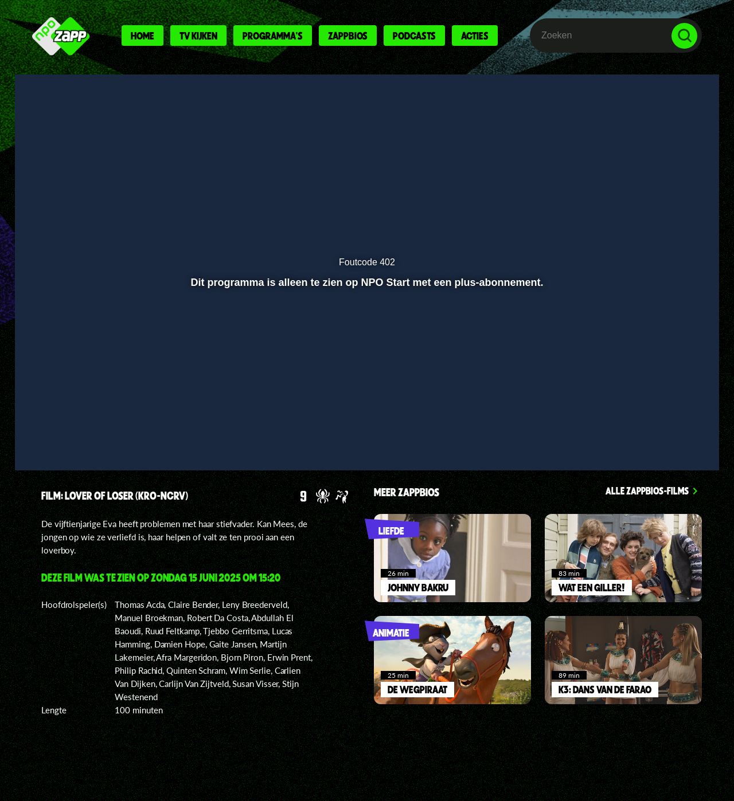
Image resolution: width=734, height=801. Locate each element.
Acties (475, 35)
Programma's (273, 35)
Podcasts (414, 35)
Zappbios (348, 35)
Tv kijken (198, 35)
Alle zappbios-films (647, 490)
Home (142, 35)
